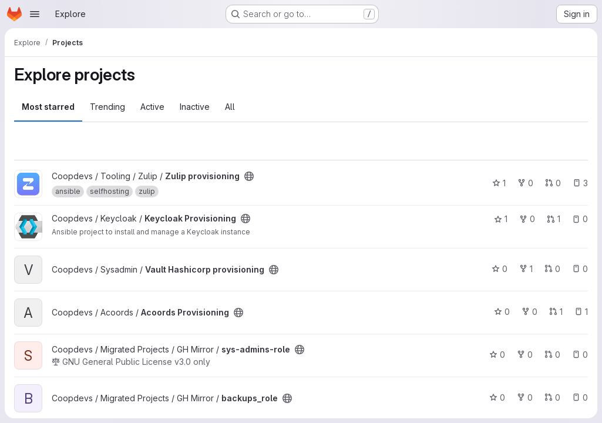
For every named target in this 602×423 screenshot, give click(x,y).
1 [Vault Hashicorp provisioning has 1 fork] (526, 269)
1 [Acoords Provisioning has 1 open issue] (581, 312)
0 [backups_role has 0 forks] (525, 397)
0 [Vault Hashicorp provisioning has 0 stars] (499, 269)
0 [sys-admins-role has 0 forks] (525, 355)
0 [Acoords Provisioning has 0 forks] (529, 312)
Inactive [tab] (195, 107)
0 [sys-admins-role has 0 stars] (497, 355)
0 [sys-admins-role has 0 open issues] (580, 355)
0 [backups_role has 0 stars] (497, 397)
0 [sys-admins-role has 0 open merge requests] (552, 355)
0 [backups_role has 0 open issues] (580, 397)
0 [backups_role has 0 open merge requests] (552, 397)
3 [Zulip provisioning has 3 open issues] (580, 183)
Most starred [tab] (48, 107)
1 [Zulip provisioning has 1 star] (499, 183)
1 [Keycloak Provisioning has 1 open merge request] (553, 219)
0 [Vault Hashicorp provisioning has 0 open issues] (580, 269)
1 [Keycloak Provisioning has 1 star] (500, 219)
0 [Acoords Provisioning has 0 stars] (502, 312)
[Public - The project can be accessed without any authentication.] (249, 176)
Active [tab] (152, 107)
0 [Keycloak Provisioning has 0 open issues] (580, 219)
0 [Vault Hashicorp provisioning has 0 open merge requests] (552, 269)
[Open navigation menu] (34, 14)
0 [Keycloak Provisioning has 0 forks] (527, 219)
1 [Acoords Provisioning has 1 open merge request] (556, 312)
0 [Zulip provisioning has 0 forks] (525, 183)
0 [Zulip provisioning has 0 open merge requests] (553, 183)
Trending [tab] (107, 107)
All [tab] (230, 107)
